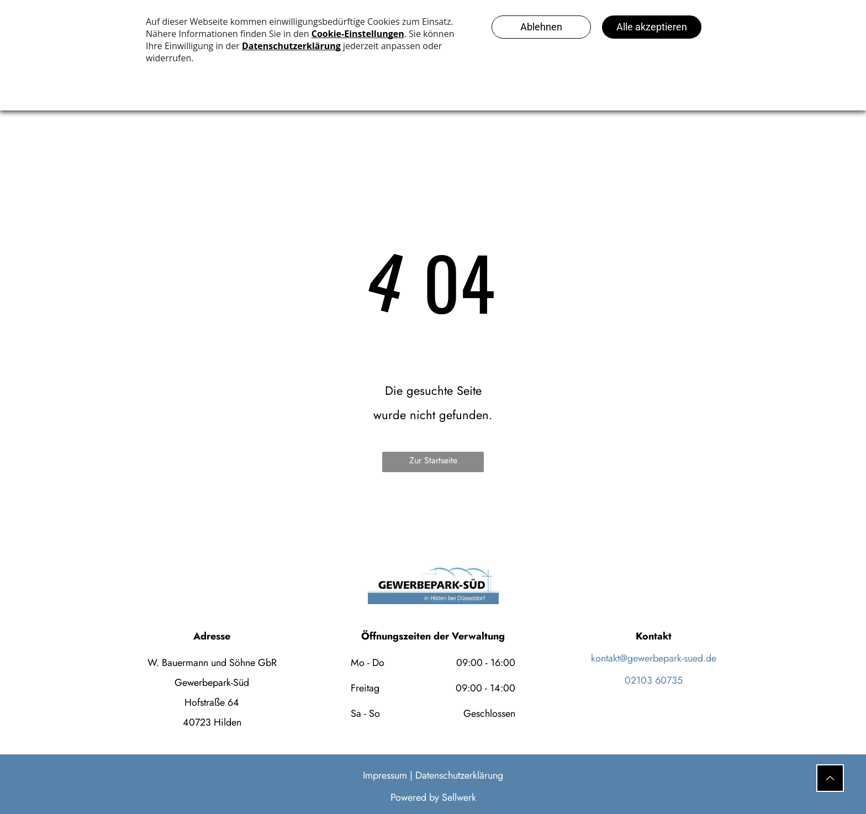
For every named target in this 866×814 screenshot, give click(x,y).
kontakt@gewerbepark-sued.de (653, 658)
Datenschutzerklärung (459, 775)
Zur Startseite (433, 460)
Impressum (385, 775)
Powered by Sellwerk (433, 797)
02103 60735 (654, 680)
